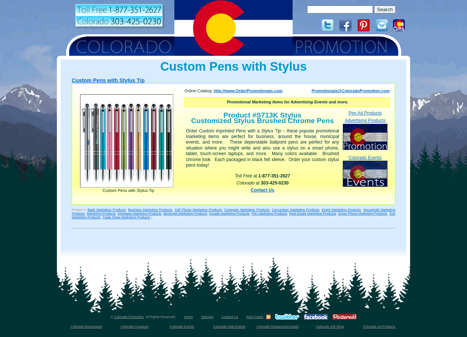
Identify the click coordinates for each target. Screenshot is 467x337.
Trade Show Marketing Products (126, 217)
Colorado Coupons (134, 326)
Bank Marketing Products (106, 210)
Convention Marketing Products (295, 210)
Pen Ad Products (364, 113)
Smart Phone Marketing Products (362, 213)
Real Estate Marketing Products (312, 213)
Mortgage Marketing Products (139, 213)
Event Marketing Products (341, 210)
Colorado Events (365, 171)
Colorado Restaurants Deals (278, 326)
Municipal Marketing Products (185, 213)
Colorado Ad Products (379, 326)
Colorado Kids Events (229, 326)
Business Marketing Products (150, 210)
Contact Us (262, 190)
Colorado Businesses (86, 326)
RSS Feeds (254, 317)
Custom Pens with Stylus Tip (108, 80)
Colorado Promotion (129, 317)
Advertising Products (365, 134)
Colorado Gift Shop (330, 326)
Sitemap (207, 317)
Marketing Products (101, 213)
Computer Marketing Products (247, 210)
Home (188, 317)
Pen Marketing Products (269, 213)
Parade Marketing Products (229, 213)
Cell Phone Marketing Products (198, 210)
